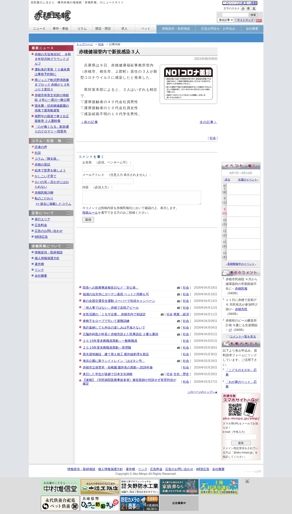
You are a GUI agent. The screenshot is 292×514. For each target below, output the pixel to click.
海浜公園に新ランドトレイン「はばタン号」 (114, 360)
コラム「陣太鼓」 (47, 158)
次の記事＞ (208, 122)
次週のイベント (248, 179)
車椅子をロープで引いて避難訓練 (106, 321)
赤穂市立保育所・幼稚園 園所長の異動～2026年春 (118, 367)
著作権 (39, 264)
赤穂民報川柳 (44, 192)
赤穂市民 (241, 309)
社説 (38, 152)
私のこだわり (44, 198)
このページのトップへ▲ (202, 391)
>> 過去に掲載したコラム (53, 203)
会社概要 (41, 275)
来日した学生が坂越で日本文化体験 (108, 374)
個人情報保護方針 (47, 258)
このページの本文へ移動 (240, 3)
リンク (39, 270)
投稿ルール (90, 212)
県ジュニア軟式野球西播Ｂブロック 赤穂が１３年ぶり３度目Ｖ (52, 84)
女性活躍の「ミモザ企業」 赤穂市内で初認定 (114, 314)
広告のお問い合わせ (49, 231)
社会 (101, 44)
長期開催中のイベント (241, 263)
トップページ (85, 44)
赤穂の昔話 (42, 164)
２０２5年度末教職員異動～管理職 (107, 347)
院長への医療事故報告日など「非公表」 (111, 287)
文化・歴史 (181, 374)
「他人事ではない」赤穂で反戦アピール (111, 307)
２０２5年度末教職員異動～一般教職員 (110, 340)
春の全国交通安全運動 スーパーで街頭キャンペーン (119, 300)
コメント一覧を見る (241, 336)
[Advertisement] (147, 256)
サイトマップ (245, 19)
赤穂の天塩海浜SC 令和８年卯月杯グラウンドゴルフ (53, 59)
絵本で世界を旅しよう (50, 170)
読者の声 (41, 147)
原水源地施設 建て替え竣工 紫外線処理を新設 (116, 354)
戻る (226, 179)
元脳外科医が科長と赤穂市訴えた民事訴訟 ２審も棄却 (120, 334)
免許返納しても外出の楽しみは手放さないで (114, 327)
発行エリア (42, 219)
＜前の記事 (89, 122)
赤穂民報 (241, 288)
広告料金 (41, 225)
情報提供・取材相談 (49, 252)
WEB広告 (41, 236)
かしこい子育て (45, 176)
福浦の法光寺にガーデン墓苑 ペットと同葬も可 (116, 294)
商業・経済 (181, 314)
